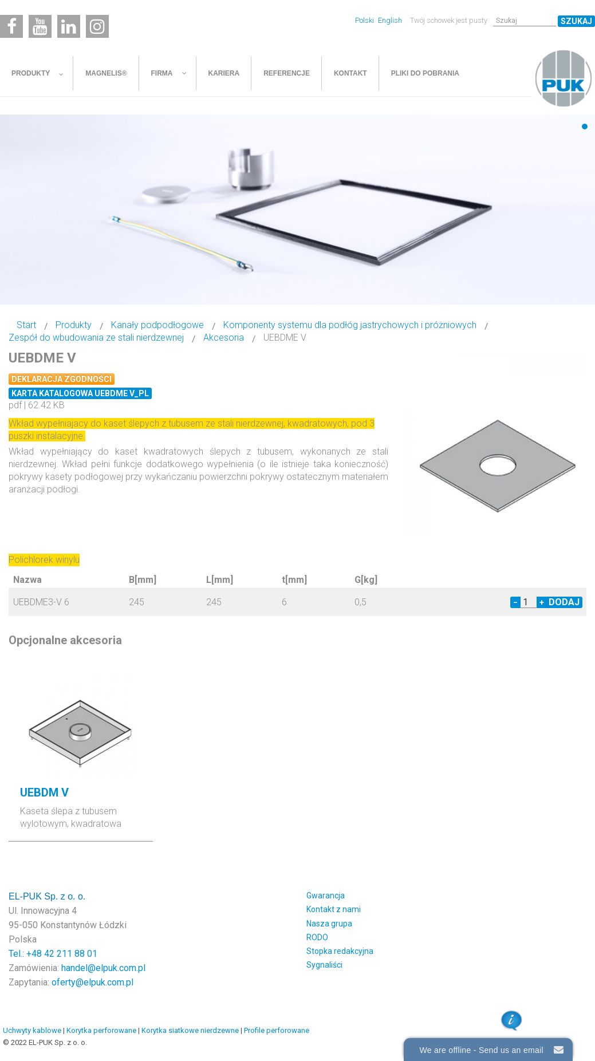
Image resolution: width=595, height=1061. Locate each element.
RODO (317, 937)
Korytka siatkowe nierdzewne (190, 1030)
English (390, 20)
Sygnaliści (324, 964)
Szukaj (576, 21)
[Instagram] (97, 26)
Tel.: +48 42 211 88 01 (53, 953)
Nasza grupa (329, 923)
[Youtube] (40, 26)
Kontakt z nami (333, 909)
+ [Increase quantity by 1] (541, 602)
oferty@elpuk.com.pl (92, 982)
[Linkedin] (68, 26)
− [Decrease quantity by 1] (515, 602)
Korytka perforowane (101, 1030)
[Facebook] (11, 26)
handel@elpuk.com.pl (103, 968)
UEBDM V (44, 792)
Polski (365, 20)
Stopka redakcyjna (339, 951)
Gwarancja (325, 895)
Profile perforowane (276, 1030)
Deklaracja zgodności (61, 379)
